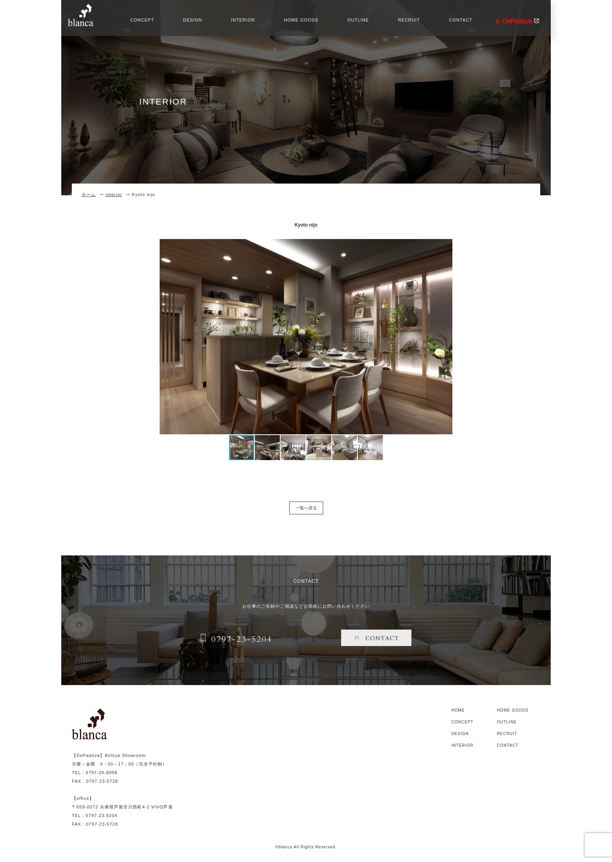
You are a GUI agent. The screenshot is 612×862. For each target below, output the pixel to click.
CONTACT (459, 22)
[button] (455, 336)
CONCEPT (140, 22)
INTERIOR (241, 22)
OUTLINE (356, 22)
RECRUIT (407, 22)
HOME (457, 710)
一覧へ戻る (306, 507)
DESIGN (191, 22)
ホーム (89, 194)
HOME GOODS (300, 22)
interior (113, 194)
